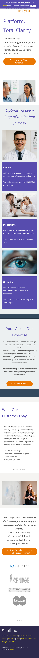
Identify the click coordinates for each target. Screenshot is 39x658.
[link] (19, 81)
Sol (20, 636)
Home (3, 636)
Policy (13, 642)
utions (22, 636)
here (5, 6)
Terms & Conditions (30, 639)
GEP (22, 639)
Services (15, 636)
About (18, 639)
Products (9, 636)
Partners (4, 639)
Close (33, 6)
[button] (14, 469)
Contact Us (11, 639)
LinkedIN (11, 649)
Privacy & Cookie (7, 642)
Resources (29, 636)
